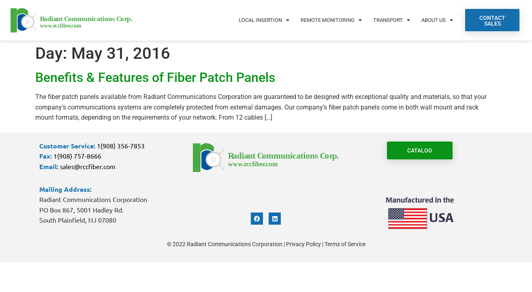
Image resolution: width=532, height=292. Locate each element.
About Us (437, 20)
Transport (391, 20)
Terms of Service (345, 244)
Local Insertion (264, 20)
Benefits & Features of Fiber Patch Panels (155, 77)
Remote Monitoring (331, 20)
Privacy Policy (303, 244)
